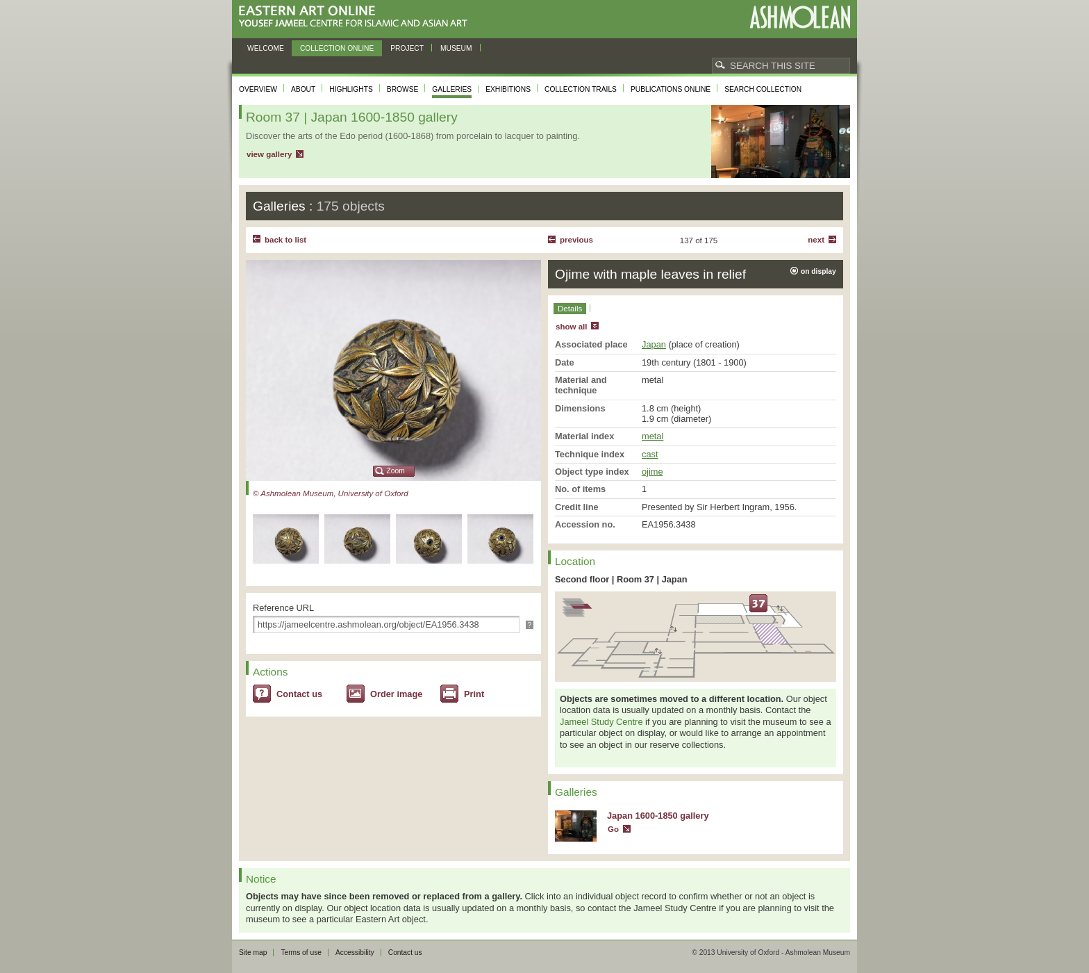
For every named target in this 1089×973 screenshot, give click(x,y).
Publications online (670, 89)
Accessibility (354, 952)
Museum (456, 48)
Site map (253, 952)
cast (650, 454)
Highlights (351, 89)
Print (474, 694)
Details (570, 308)
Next (816, 240)
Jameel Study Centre (601, 722)
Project (407, 48)
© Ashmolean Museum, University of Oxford (330, 493)
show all (571, 326)
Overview (258, 89)
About (303, 89)
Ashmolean (799, 17)
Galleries (452, 89)
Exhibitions (508, 89)
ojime (652, 471)
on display (818, 271)
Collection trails (580, 89)
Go (613, 829)
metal (652, 436)
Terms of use (301, 952)
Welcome (265, 48)
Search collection (762, 89)
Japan (654, 344)
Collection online (337, 48)
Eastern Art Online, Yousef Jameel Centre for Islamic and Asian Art (356, 17)
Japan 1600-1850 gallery (658, 815)
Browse (403, 89)
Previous (576, 240)
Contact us (299, 694)
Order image (396, 694)
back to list (285, 240)
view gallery (269, 154)
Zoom (396, 471)
